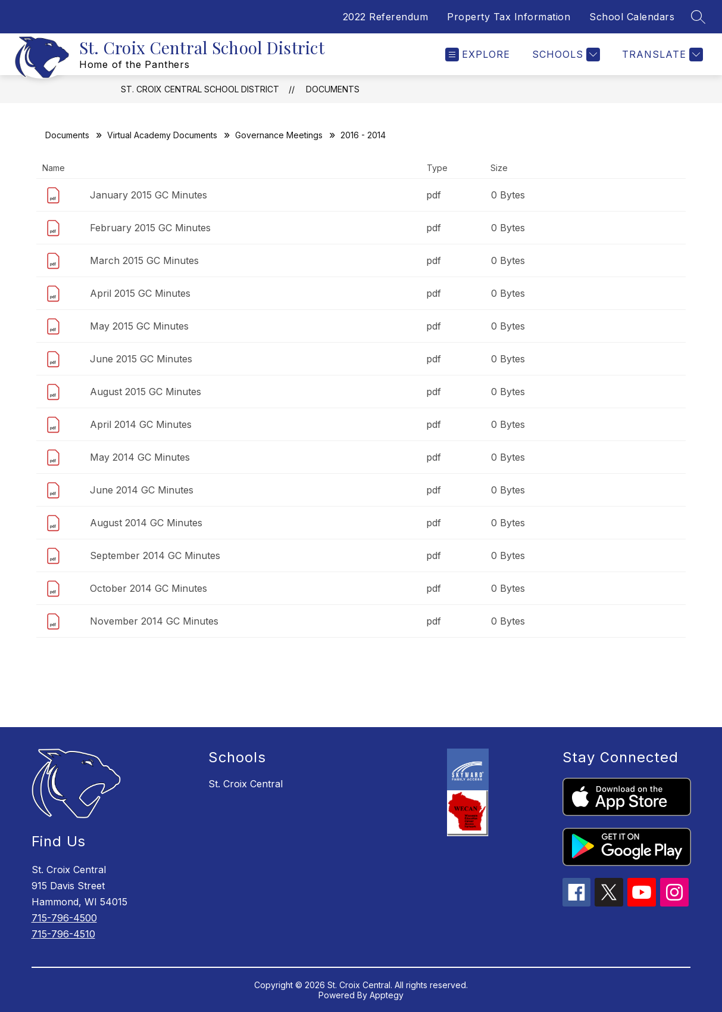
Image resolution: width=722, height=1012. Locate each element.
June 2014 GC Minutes (141, 490)
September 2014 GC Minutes (155, 555)
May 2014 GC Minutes (140, 457)
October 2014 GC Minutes (148, 588)
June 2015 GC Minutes (141, 359)
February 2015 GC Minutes (150, 228)
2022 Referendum (386, 17)
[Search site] (698, 17)
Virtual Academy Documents (162, 135)
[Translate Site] (661, 54)
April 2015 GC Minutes (140, 293)
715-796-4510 (63, 934)
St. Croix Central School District (200, 89)
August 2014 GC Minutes (146, 523)
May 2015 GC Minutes (139, 326)
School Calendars (631, 17)
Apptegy (387, 995)
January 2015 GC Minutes (148, 195)
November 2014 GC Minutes (154, 621)
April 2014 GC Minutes (141, 424)
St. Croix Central (245, 784)
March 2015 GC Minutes (144, 260)
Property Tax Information (508, 17)
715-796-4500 (64, 918)
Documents (333, 89)
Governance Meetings (279, 135)
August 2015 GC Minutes (145, 392)
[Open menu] (477, 54)
